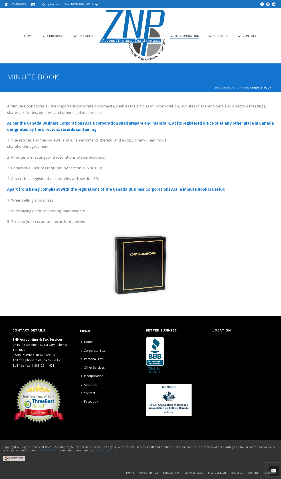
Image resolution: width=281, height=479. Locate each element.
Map (95, 4)
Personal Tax (92, 359)
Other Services (93, 367)
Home (28, 36)
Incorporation (184, 36)
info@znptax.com (49, 4)
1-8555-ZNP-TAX (106, 450)
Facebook (89, 401)
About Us (218, 36)
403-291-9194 (18, 4)
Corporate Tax (93, 350)
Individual (84, 36)
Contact (247, 36)
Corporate (53, 36)
